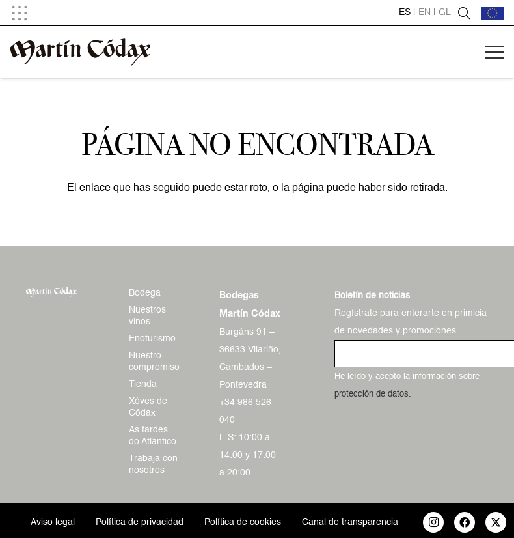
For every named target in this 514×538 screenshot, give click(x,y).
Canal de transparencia (350, 522)
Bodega (145, 293)
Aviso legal (53, 522)
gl (445, 12)
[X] (495, 522)
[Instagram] (433, 522)
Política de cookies (242, 522)
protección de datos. (372, 394)
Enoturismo (152, 338)
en (424, 12)
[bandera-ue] (492, 13)
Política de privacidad (139, 522)
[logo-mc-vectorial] (80, 52)
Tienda (143, 384)
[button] (19, 13)
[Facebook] (464, 522)
